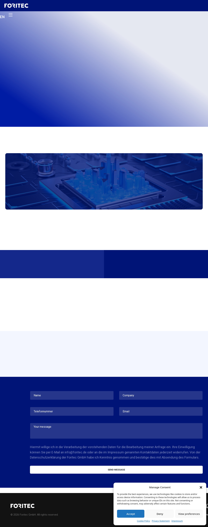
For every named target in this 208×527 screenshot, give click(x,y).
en (2, 16)
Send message (116, 469)
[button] (201, 487)
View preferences (189, 514)
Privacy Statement (161, 520)
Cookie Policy (143, 520)
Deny (160, 514)
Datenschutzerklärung (45, 457)
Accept (131, 514)
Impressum (177, 520)
